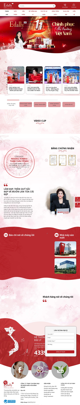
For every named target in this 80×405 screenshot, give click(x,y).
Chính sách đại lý (65, 393)
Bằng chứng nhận (62, 148)
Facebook (77, 204)
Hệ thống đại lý (33, 12)
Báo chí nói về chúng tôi (21, 235)
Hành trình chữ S (55, 12)
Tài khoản (73, 6)
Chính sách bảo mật (66, 395)
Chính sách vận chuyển (67, 391)
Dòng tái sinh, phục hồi (11, 104)
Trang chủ (7, 12)
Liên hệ (74, 12)
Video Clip (40, 120)
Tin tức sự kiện (44, 12)
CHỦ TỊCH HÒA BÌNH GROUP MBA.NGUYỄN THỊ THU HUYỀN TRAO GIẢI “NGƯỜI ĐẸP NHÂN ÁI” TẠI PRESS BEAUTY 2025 (71, 91)
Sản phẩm (23, 12)
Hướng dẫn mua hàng (67, 387)
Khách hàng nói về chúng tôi (58, 296)
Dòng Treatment (48, 396)
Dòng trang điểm (40, 104)
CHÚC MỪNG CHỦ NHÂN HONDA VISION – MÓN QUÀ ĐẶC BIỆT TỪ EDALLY (16, 90)
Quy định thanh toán (66, 389)
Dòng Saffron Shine (54, 104)
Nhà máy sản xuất (67, 236)
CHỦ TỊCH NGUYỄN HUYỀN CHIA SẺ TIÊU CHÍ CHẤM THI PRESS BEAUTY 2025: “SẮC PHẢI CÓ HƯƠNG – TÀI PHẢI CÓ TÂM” (34, 91)
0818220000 (65, 6)
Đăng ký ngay (60, 352)
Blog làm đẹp (66, 12)
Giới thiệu (15, 12)
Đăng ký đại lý (77, 199)
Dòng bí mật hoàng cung (26, 104)
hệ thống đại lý (40, 339)
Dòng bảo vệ (68, 104)
